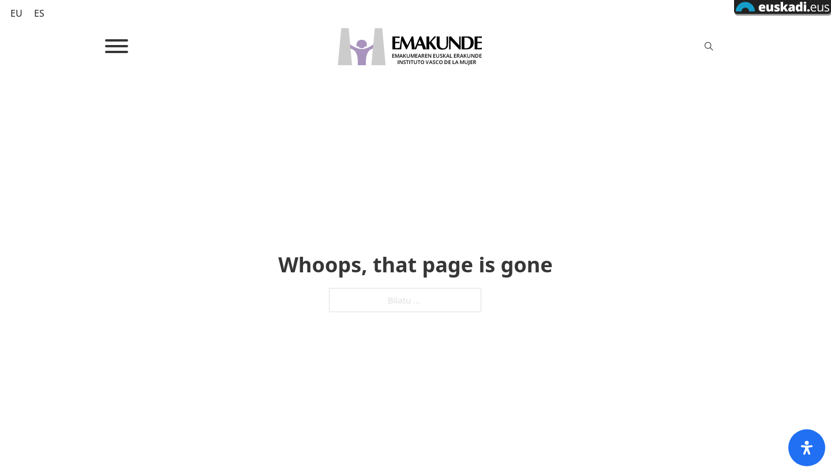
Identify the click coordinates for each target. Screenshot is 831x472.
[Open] (116, 46)
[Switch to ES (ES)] (39, 13)
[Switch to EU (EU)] (16, 13)
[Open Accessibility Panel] (806, 447)
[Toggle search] (708, 46)
